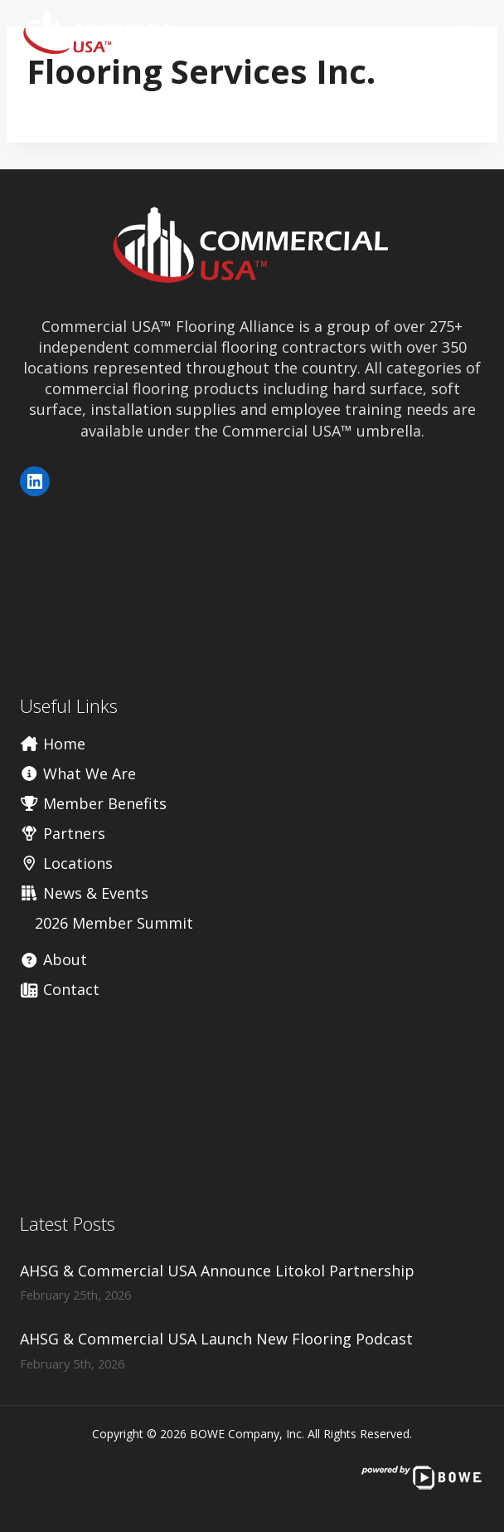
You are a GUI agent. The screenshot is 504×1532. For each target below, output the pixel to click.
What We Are (78, 773)
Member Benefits (93, 803)
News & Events (84, 893)
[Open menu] (464, 33)
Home (52, 744)
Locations (66, 863)
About (53, 959)
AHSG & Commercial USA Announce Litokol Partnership (217, 1271)
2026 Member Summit (114, 923)
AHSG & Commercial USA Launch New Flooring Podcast (216, 1339)
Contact (59, 989)
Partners (62, 833)
